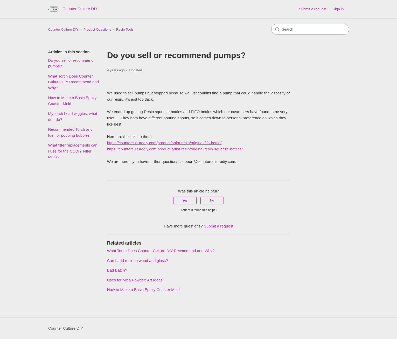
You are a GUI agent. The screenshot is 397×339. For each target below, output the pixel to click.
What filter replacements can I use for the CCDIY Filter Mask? (72, 151)
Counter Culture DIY (63, 29)
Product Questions (97, 29)
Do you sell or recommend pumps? (71, 63)
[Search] (310, 29)
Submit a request (312, 9)
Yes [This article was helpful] (185, 200)
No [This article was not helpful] (212, 200)
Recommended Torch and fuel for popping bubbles (70, 132)
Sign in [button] (338, 9)
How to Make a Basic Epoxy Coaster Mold (72, 100)
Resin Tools (125, 29)
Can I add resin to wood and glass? (137, 260)
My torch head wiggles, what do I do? (72, 116)
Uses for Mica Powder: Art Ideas (135, 280)
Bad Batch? (117, 270)
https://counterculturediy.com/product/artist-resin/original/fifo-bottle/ (164, 143)
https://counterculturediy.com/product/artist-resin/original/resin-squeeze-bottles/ (175, 149)
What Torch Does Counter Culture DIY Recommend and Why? (73, 82)
